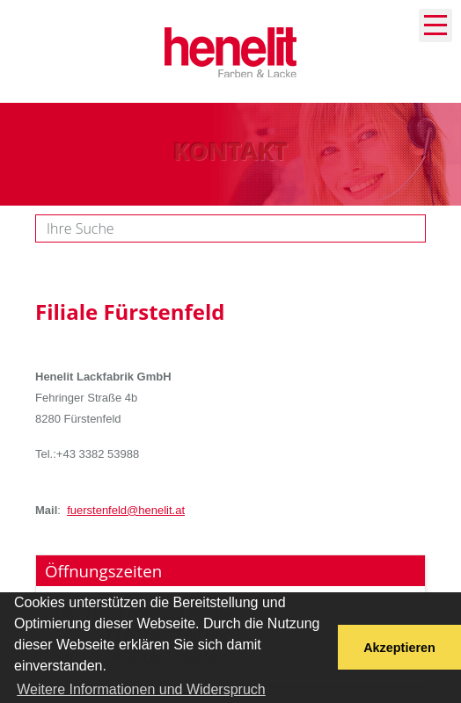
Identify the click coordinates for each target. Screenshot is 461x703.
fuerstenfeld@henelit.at (126, 510)
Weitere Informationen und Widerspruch (141, 689)
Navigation (435, 25)
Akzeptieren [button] (399, 648)
